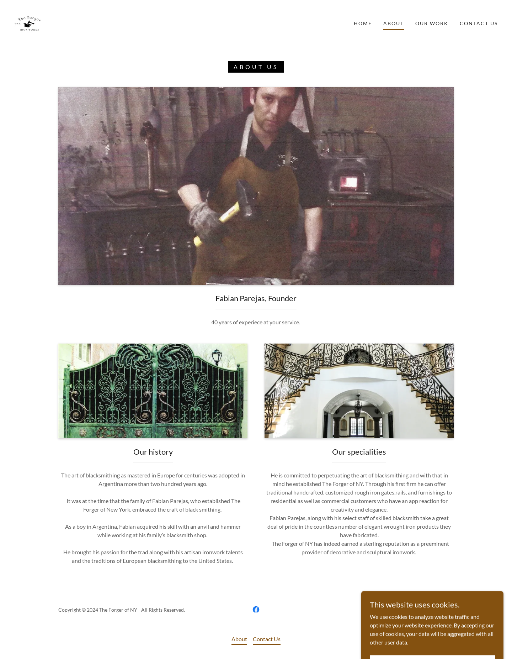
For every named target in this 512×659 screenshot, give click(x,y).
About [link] (393, 23)
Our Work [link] (431, 23)
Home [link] (363, 23)
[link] (28, 22)
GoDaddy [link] (443, 610)
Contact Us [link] (479, 23)
